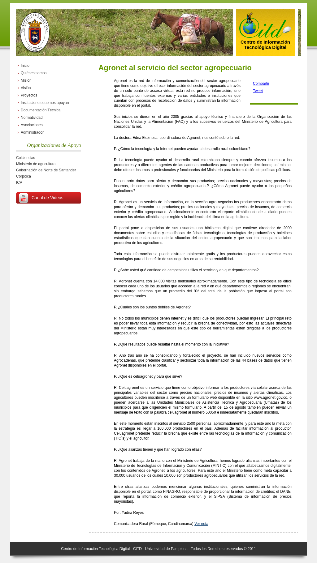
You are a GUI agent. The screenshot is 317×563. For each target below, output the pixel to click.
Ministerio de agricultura (35, 164)
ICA (19, 182)
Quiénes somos (33, 73)
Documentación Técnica (41, 110)
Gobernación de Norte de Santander (46, 170)
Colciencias (25, 158)
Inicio (25, 65)
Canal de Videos (47, 197)
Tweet (258, 91)
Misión (26, 80)
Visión (26, 88)
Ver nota (201, 524)
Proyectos (29, 95)
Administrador (32, 132)
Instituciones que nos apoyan (45, 103)
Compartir (261, 83)
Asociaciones (32, 125)
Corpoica (23, 176)
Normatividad (32, 117)
